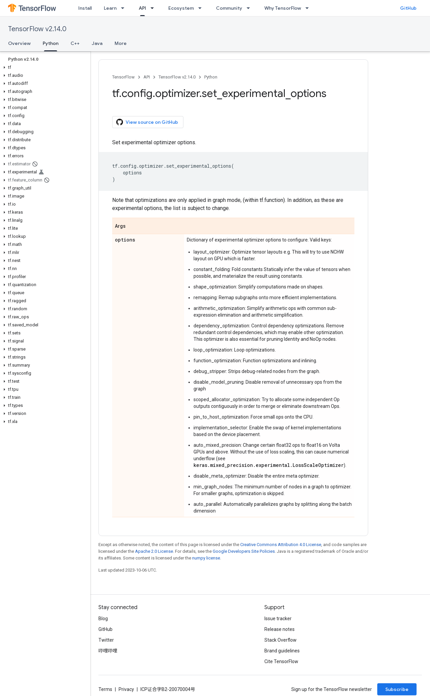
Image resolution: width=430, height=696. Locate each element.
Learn (110, 8)
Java (97, 43)
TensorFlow (123, 76)
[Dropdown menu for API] (154, 8)
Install (85, 8)
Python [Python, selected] (50, 43)
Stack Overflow (280, 640)
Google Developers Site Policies (244, 551)
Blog (103, 618)
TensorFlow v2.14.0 (37, 29)
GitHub (408, 8)
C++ (75, 43)
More (121, 43)
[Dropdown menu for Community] (250, 8)
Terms (105, 689)
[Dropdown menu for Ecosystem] (202, 8)
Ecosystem (181, 8)
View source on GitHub (147, 122)
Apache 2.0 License (154, 551)
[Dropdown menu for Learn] (125, 8)
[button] (44, 67)
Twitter (106, 640)
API (146, 76)
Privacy (126, 689)
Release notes (279, 629)
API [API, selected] (142, 8)
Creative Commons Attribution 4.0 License (280, 544)
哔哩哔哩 (107, 650)
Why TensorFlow (282, 8)
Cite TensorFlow (281, 661)
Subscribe (396, 689)
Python (210, 76)
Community (229, 8)
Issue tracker (278, 618)
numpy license (206, 557)
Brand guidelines (282, 650)
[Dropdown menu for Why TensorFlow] (309, 8)
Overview (19, 43)
